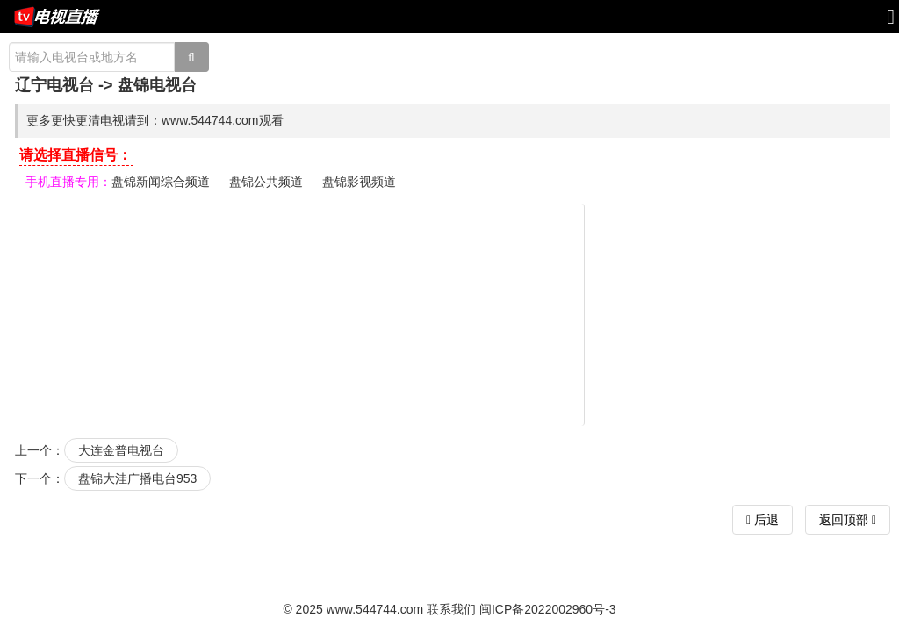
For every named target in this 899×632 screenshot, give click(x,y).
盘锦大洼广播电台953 (137, 478)
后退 (765, 520)
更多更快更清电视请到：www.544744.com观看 (155, 120)
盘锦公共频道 (266, 182)
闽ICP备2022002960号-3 (547, 609)
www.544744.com (375, 609)
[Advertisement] (452, 313)
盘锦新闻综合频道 (160, 182)
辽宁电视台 (54, 85)
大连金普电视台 (121, 450)
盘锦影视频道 (359, 182)
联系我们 (451, 609)
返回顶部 (847, 520)
